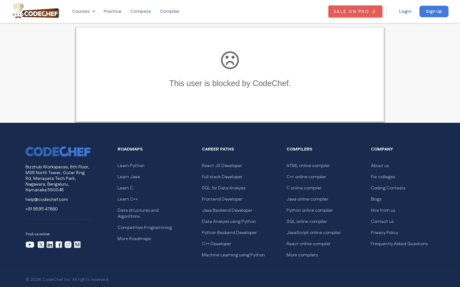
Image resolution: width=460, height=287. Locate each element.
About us (380, 166)
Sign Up (434, 11)
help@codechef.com (47, 199)
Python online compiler (310, 210)
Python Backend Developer (229, 233)
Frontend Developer (222, 199)
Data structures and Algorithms (138, 213)
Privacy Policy (384, 233)
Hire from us (383, 210)
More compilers (302, 255)
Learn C (125, 188)
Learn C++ (128, 199)
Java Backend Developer (227, 210)
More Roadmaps (134, 239)
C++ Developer (216, 244)
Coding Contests (388, 188)
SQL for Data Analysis (223, 188)
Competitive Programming (145, 227)
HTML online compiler (308, 166)
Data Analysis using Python (229, 221)
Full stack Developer (222, 177)
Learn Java (129, 177)
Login (405, 11)
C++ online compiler (306, 177)
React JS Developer (222, 166)
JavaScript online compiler (314, 233)
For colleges (383, 177)
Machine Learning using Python (233, 255)
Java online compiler (307, 199)
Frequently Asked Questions (399, 244)
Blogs (376, 199)
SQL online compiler (307, 221)
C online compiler (304, 188)
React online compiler (309, 244)
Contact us (382, 221)
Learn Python (131, 166)
